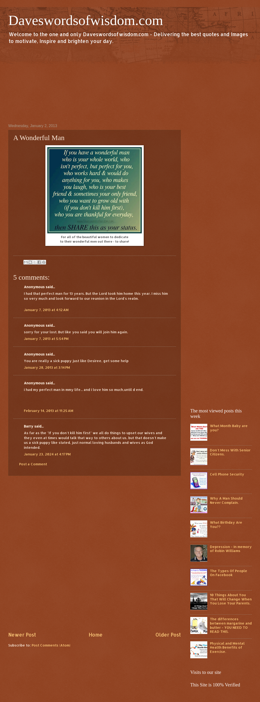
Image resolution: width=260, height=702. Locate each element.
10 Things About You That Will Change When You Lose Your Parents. (231, 599)
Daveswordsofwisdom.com (85, 20)
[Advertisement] (130, 84)
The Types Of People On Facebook (228, 573)
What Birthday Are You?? (226, 524)
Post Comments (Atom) (51, 645)
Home (96, 635)
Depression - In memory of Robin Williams (231, 548)
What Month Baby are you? (229, 428)
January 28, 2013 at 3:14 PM (47, 367)
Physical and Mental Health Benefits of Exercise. (227, 647)
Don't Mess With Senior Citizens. (230, 452)
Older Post (168, 635)
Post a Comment (33, 464)
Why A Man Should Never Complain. (226, 500)
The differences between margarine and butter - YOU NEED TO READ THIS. (231, 625)
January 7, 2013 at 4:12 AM (46, 310)
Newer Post (22, 635)
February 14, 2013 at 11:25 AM (48, 410)
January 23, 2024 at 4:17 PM (47, 454)
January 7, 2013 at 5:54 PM (46, 338)
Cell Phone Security (227, 474)
